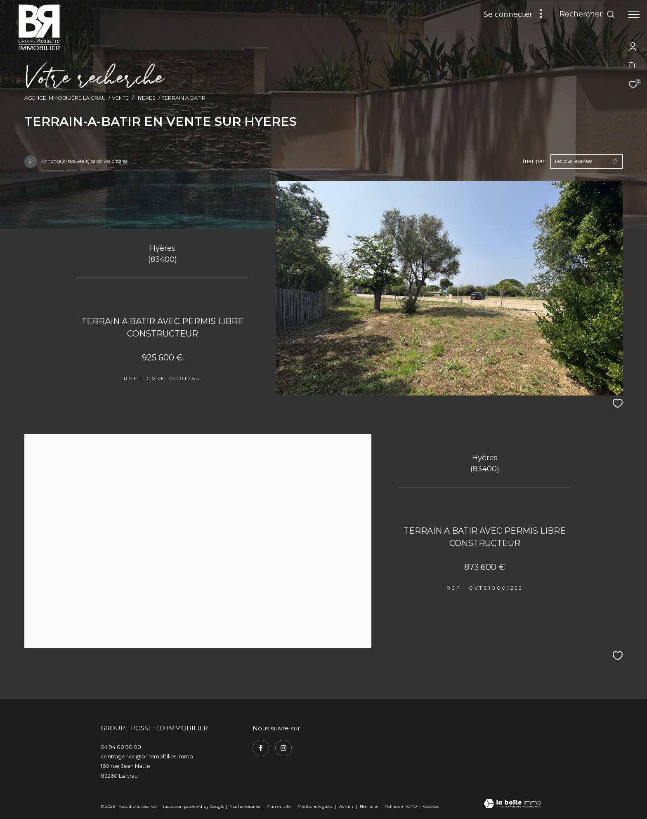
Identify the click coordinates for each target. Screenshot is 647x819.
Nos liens (369, 806)
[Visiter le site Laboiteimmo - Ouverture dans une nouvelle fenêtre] (512, 804)
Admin (346, 806)
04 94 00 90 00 (121, 747)
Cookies (431, 806)
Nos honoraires (244, 806)
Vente (120, 98)
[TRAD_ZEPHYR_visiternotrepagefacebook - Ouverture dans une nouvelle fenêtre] (261, 748)
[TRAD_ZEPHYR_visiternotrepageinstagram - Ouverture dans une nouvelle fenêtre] (283, 748)
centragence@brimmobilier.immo (147, 756)
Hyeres (145, 98)
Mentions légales (316, 806)
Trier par (533, 161)
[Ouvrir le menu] (634, 14)
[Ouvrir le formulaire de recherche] (587, 14)
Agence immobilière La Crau (65, 98)
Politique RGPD (401, 806)
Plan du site (279, 806)
